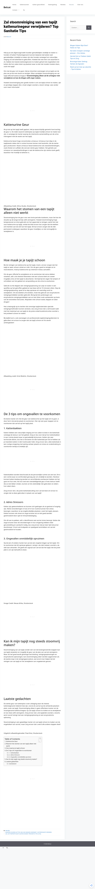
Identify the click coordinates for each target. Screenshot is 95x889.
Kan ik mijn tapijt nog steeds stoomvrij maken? (21, 759)
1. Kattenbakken (14, 753)
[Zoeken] (88, 27)
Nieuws (71, 4)
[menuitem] (24, 10)
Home (14, 4)
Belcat (7, 7)
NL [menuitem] (7, 848)
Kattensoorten (24, 4)
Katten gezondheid (38, 4)
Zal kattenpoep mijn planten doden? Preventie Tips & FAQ (23, 834)
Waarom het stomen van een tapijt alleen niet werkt (21, 745)
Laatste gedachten (12, 761)
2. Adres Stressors (14, 755)
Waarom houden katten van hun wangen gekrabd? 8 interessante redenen (28, 832)
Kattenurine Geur (12, 741)
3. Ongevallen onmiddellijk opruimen (20, 757)
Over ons (80, 4)
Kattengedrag (52, 4)
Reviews (62, 4)
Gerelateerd (12, 764)
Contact (16, 10)
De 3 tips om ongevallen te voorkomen (19, 750)
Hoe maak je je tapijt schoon (15, 748)
